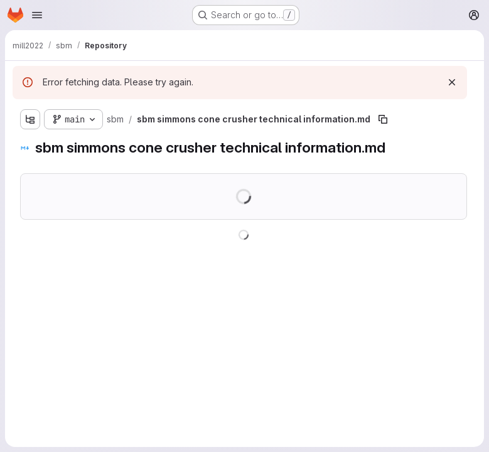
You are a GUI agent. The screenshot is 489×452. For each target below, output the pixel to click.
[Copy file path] (383, 119)
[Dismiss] (451, 82)
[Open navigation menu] (37, 15)
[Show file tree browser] (30, 119)
